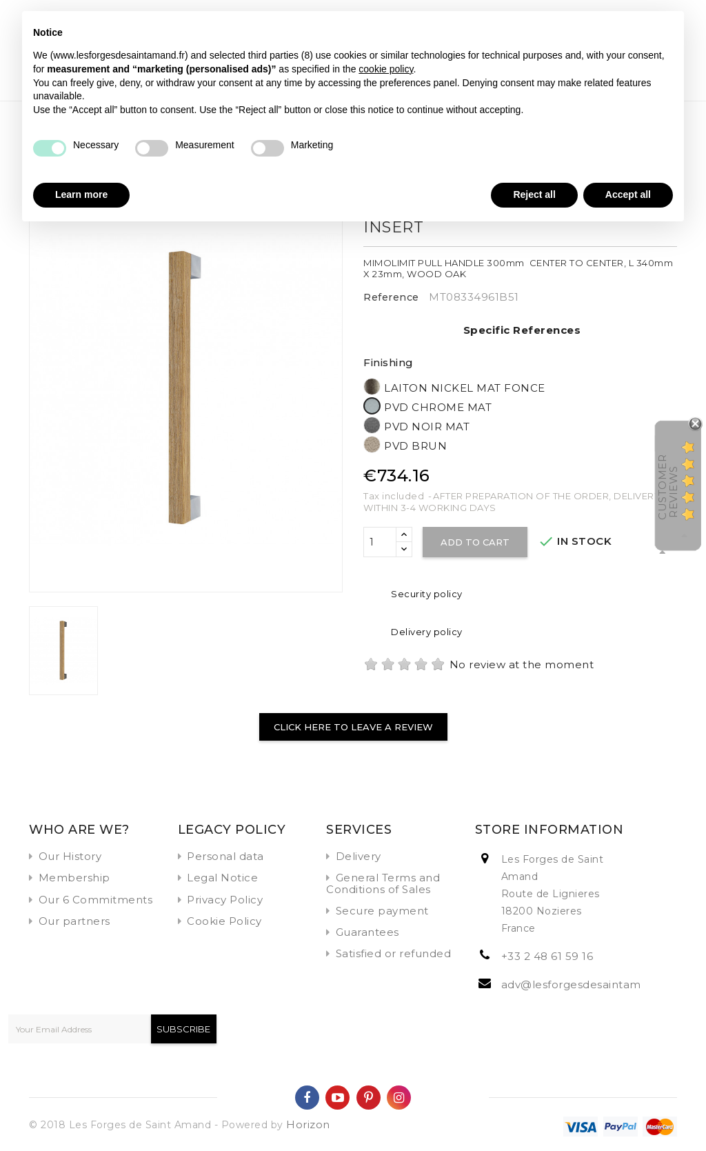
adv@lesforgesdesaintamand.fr (587, 984)
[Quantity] (379, 542)
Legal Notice (222, 877)
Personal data (225, 856)
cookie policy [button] (386, 68)
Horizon (308, 1124)
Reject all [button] (534, 194)
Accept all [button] (628, 194)
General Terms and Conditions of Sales (383, 883)
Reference (391, 297)
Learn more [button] (81, 194)
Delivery (358, 856)
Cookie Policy (224, 921)
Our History (70, 856)
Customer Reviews (668, 487)
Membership (74, 877)
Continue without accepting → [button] (604, 28)
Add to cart (475, 542)
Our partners (74, 921)
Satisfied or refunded (394, 953)
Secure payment (382, 910)
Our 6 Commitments (96, 899)
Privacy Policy (225, 899)
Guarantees (367, 932)
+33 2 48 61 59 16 (547, 956)
